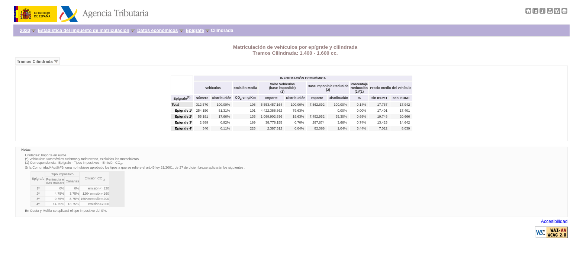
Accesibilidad (554, 221)
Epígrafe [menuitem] (195, 30)
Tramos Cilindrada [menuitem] (35, 61)
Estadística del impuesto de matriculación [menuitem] (83, 30)
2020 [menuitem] (25, 30)
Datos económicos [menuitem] (157, 30)
